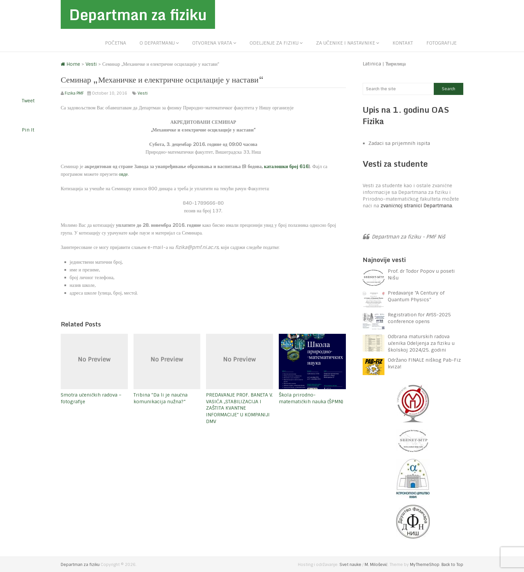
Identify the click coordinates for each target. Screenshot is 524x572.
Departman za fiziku (138, 14)
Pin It (28, 130)
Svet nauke (350, 564)
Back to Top (452, 564)
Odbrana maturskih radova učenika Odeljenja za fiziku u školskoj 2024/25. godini (421, 343)
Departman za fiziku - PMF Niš (408, 236)
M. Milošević (376, 564)
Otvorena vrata (212, 43)
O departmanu (157, 43)
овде (123, 174)
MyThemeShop (424, 564)
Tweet (28, 101)
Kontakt (402, 43)
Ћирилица (395, 64)
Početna (115, 43)
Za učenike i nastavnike (345, 43)
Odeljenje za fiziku (274, 43)
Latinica (372, 64)
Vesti (143, 93)
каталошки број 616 (286, 166)
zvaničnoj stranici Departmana (416, 206)
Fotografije (441, 43)
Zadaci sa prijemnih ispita (399, 143)
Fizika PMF (74, 93)
